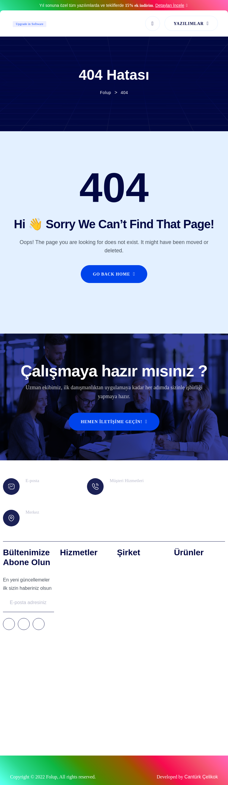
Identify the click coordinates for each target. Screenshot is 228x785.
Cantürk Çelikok (201, 776)
